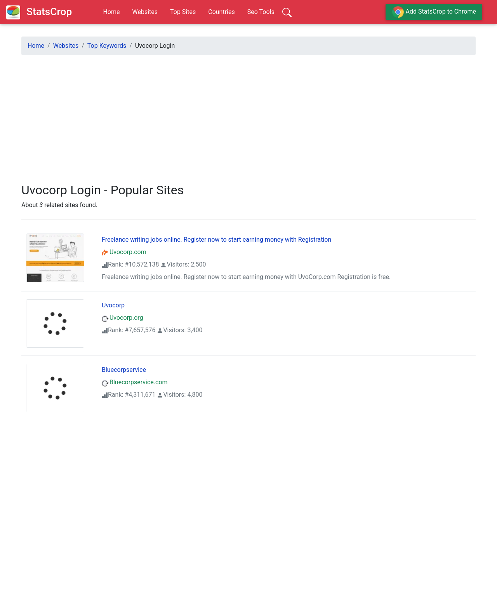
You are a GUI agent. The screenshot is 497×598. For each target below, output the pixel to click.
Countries (221, 12)
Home (111, 12)
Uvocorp (113, 305)
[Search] (287, 12)
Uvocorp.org (122, 317)
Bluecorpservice (124, 369)
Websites (145, 12)
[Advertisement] (248, 115)
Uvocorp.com (124, 252)
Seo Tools (261, 12)
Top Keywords (106, 45)
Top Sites (183, 12)
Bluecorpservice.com (135, 382)
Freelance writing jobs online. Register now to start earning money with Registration (216, 239)
